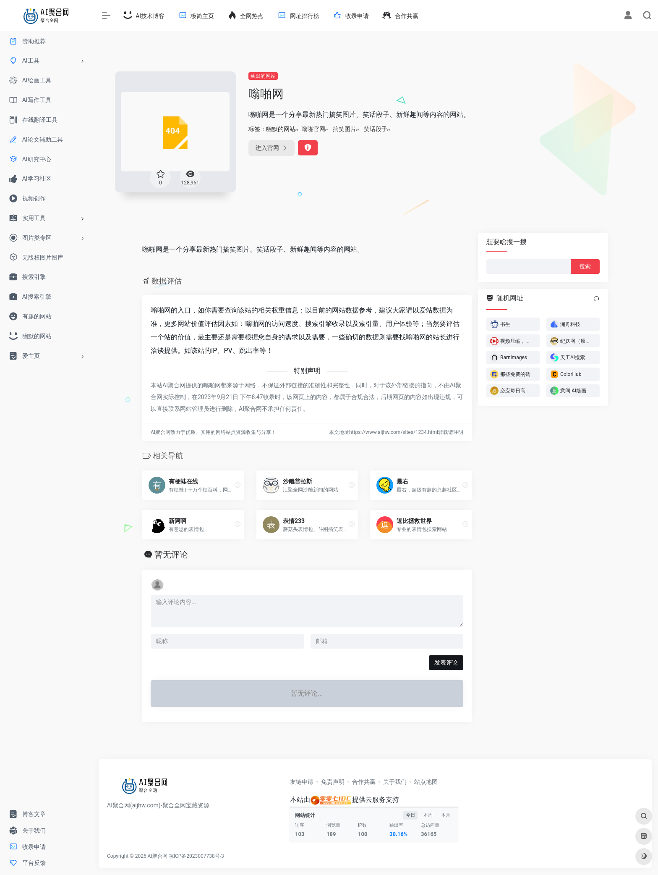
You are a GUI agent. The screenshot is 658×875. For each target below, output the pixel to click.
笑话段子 (375, 129)
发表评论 (446, 662)
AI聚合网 (157, 856)
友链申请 (301, 781)
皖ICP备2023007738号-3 (196, 856)
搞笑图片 (344, 129)
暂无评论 (171, 554)
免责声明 (333, 781)
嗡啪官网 (313, 129)
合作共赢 (364, 781)
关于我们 (395, 781)
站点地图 (426, 781)
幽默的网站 (263, 76)
